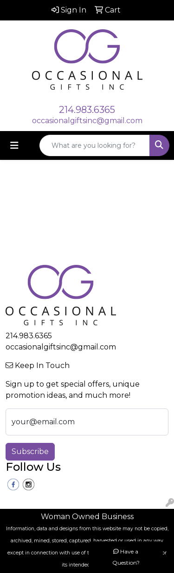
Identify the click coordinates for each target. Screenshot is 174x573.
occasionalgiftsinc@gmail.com (87, 120)
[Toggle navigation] (14, 145)
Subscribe (30, 451)
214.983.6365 (87, 109)
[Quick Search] (94, 145)
